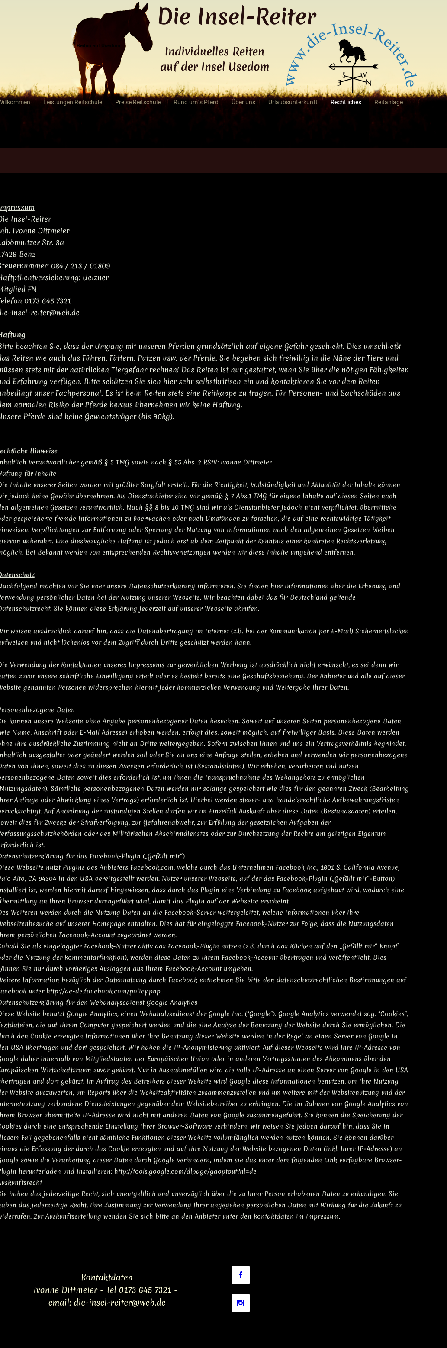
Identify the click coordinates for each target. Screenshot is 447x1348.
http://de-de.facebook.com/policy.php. (104, 991)
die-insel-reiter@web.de (119, 1302)
